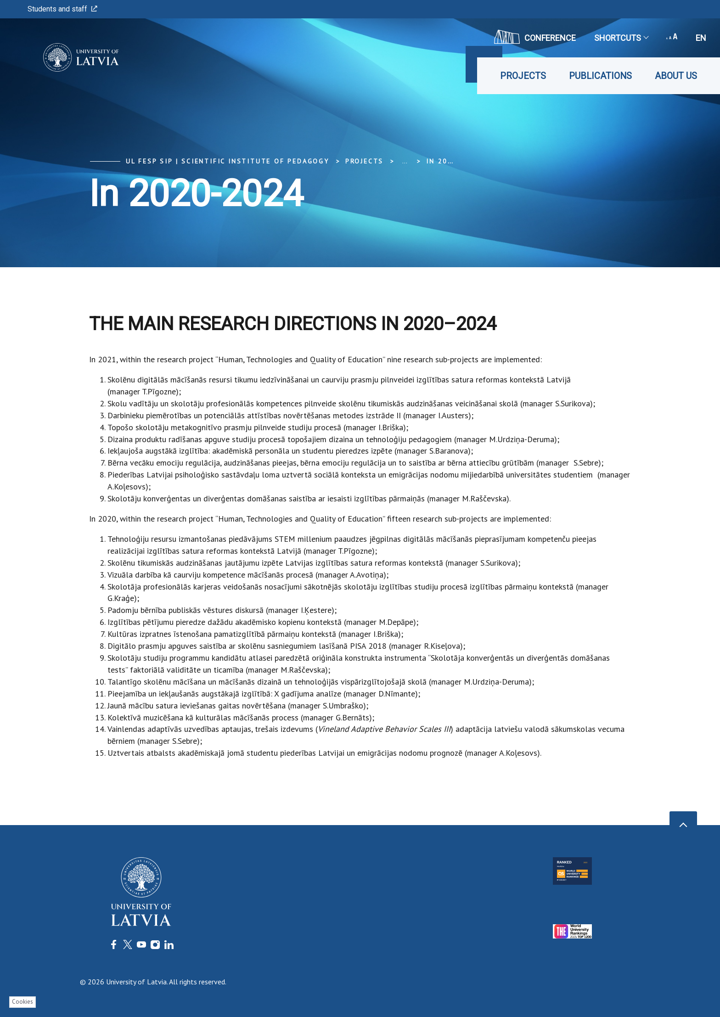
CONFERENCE (535, 37)
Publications (600, 75)
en (701, 38)
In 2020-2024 (453, 161)
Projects (523, 75)
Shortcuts (621, 38)
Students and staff (62, 9)
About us (676, 75)
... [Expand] (404, 161)
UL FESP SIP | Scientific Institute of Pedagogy (227, 161)
